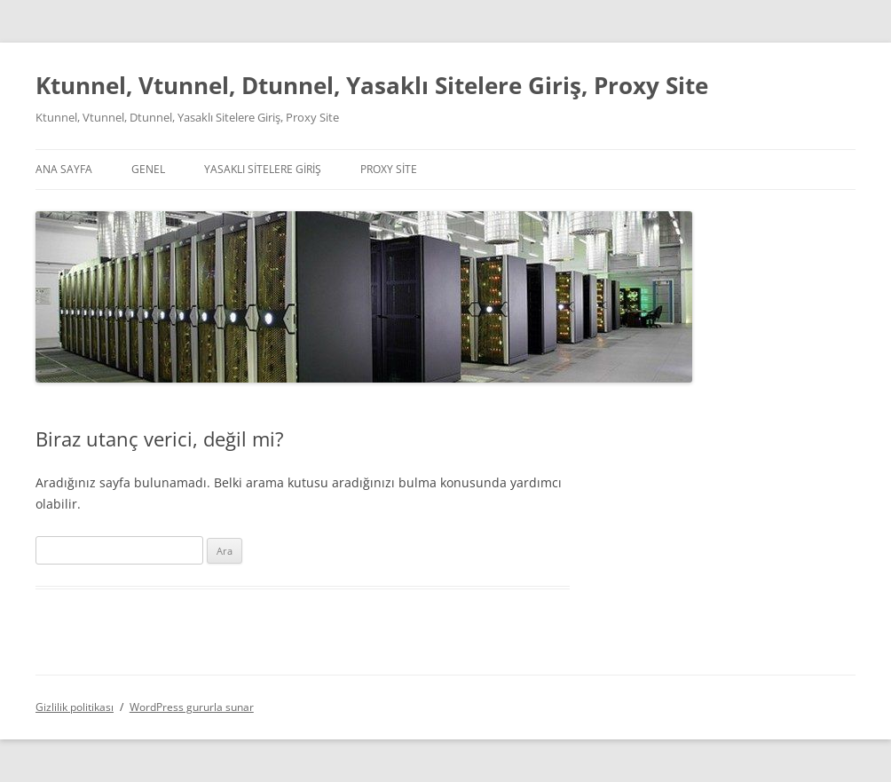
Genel (148, 169)
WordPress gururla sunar (192, 707)
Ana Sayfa (63, 169)
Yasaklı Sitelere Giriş (262, 169)
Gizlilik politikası (74, 707)
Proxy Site (388, 169)
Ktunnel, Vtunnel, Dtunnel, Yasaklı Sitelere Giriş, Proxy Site (371, 85)
